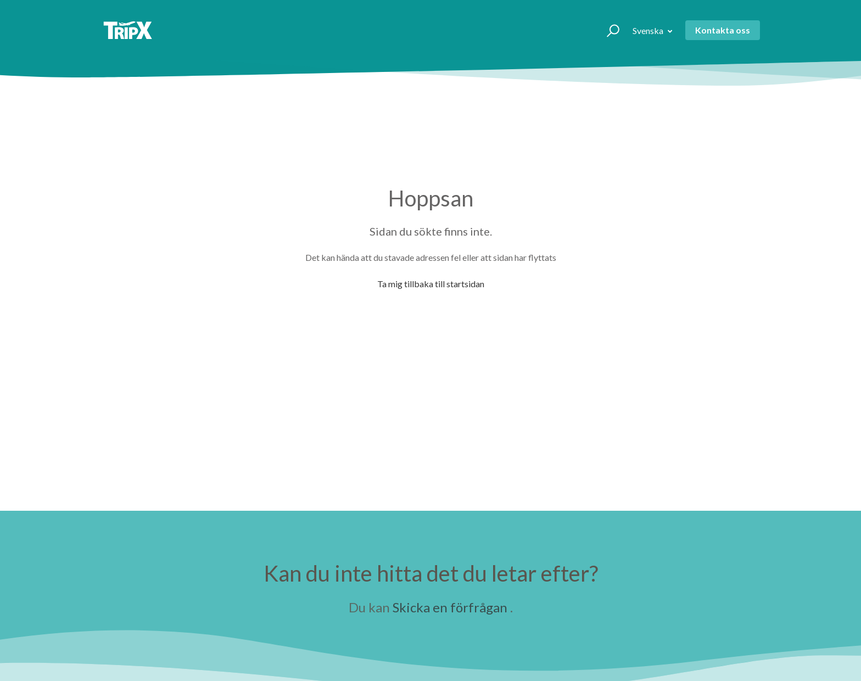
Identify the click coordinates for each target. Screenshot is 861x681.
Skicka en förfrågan (450, 607)
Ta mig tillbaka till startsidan (430, 283)
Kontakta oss (722, 30)
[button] (608, 30)
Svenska (649, 30)
